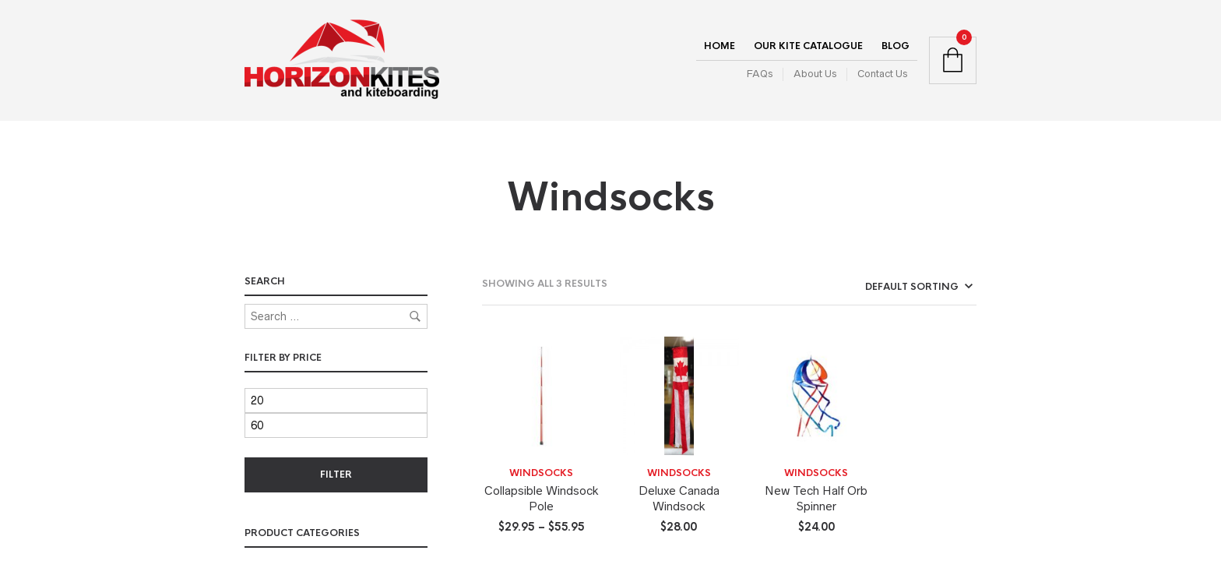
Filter (336, 474)
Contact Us (882, 73)
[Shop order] (890, 286)
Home (719, 46)
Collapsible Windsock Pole (541, 498)
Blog (895, 46)
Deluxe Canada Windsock (679, 498)
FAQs (759, 73)
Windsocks (541, 473)
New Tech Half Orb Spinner (816, 498)
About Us (814, 73)
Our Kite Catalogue (808, 46)
